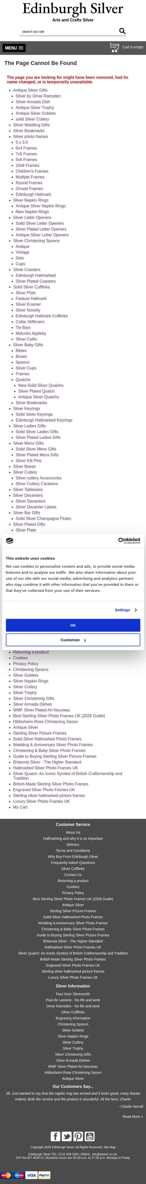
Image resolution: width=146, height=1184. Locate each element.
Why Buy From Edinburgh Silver (73, 857)
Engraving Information (73, 1018)
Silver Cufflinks (72, 869)
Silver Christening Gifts (33, 698)
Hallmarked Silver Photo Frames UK (45, 768)
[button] (14, 48)
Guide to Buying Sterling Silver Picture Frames (54, 756)
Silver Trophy (25, 693)
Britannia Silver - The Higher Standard (47, 762)
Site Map (109, 1147)
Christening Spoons (30, 669)
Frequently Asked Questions (73, 863)
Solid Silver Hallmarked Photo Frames (47, 739)
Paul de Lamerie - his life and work (73, 1000)
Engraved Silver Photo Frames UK (44, 790)
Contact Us (73, 875)
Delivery (73, 845)
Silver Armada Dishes (32, 704)
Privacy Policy (25, 664)
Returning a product (31, 652)
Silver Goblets (25, 675)
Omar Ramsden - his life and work (73, 1006)
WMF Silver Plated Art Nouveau (41, 710)
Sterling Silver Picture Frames (40, 733)
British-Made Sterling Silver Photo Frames (50, 784)
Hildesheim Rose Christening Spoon (45, 721)
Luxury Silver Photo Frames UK (41, 801)
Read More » (133, 1117)
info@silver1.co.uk (104, 1154)
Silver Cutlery (25, 687)
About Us (73, 832)
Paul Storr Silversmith (73, 994)
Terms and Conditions (73, 851)
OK (73, 625)
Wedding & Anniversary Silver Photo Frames (53, 745)
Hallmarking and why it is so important (73, 838)
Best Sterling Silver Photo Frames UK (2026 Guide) (59, 716)
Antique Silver (25, 727)
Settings (122, 610)
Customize (73, 640)
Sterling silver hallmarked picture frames (49, 795)
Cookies (20, 658)
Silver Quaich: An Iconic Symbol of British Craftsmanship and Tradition (73, 953)
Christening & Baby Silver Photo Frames (49, 750)
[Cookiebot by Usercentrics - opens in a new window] (118, 541)
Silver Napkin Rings (30, 681)
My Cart (20, 807)
